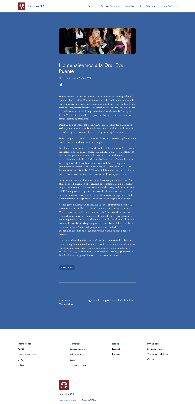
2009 (89, 78)
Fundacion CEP (36, 6)
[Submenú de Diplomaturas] (158, 6)
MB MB (80, 78)
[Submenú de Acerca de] (97, 6)
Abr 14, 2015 (64, 78)
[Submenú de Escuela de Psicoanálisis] (121, 6)
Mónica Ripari (67, 267)
